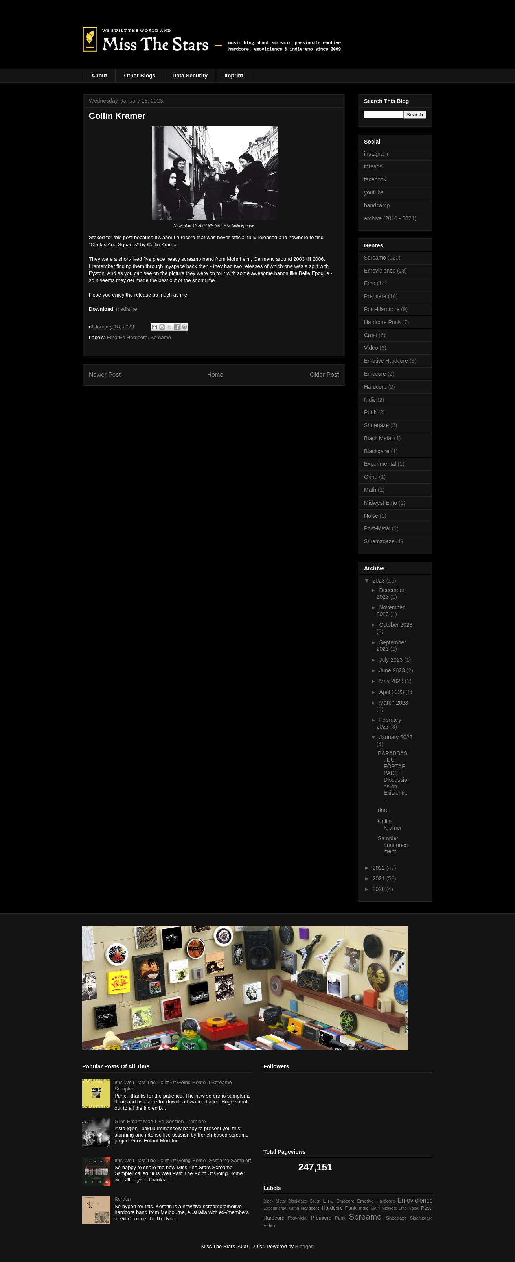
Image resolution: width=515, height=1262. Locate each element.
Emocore (375, 374)
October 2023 (395, 625)
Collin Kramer (390, 824)
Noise (371, 516)
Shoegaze (376, 425)
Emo (369, 283)
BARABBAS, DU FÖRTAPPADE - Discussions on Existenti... (393, 776)
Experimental (380, 464)
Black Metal (378, 438)
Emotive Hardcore (127, 337)
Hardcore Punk (382, 322)
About (99, 75)
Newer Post (105, 374)
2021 (379, 878)
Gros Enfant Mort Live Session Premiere (160, 1121)
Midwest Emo (380, 503)
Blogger (304, 1246)
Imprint (233, 75)
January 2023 (395, 737)
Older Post (324, 374)
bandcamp (377, 205)
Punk (370, 412)
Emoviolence (379, 271)
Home (215, 374)
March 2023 (393, 702)
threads (373, 166)
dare (383, 810)
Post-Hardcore (381, 309)
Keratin (122, 1199)
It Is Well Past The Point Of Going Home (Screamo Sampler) (182, 1160)
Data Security (190, 75)
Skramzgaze (379, 541)
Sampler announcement (393, 845)
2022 (379, 868)
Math (370, 490)
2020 (379, 889)
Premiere (375, 296)
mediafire (126, 309)
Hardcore (375, 387)
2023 (379, 580)
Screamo (161, 337)
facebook (375, 179)
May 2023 (392, 681)
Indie (370, 400)
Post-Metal (377, 528)
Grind (370, 477)
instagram (376, 154)
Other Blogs (139, 75)
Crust (370, 335)
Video (371, 348)
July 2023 (391, 660)
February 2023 (389, 723)
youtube (374, 192)
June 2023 (392, 670)
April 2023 (392, 692)
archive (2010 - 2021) (390, 218)
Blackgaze (377, 451)
